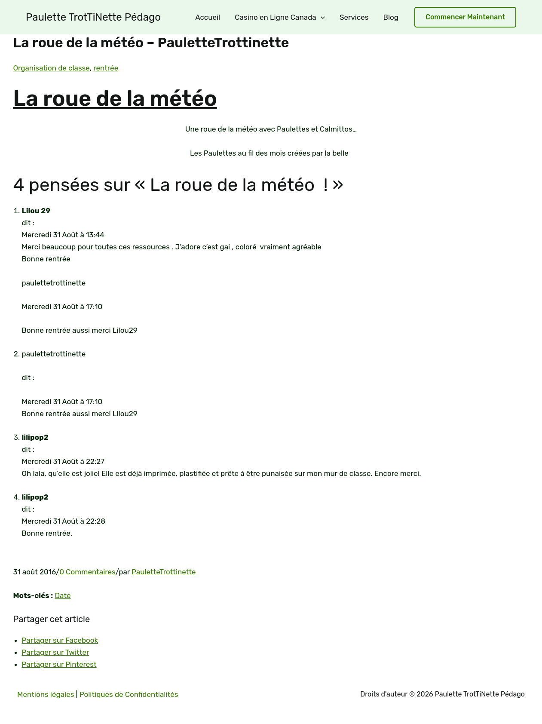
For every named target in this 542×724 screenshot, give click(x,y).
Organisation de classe (51, 68)
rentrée (105, 68)
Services (354, 17)
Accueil (207, 17)
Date (62, 595)
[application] (320, 17)
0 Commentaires (87, 572)
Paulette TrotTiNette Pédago (93, 17)
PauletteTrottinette (164, 572)
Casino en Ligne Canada (280, 17)
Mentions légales (45, 694)
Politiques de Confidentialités (129, 694)
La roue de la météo (115, 98)
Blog (390, 17)
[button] (465, 17)
